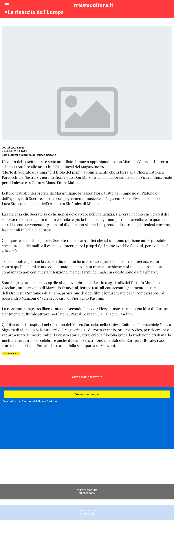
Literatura (11, 353)
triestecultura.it (93, 5)
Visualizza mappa (87, 394)
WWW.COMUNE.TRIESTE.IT (87, 377)
